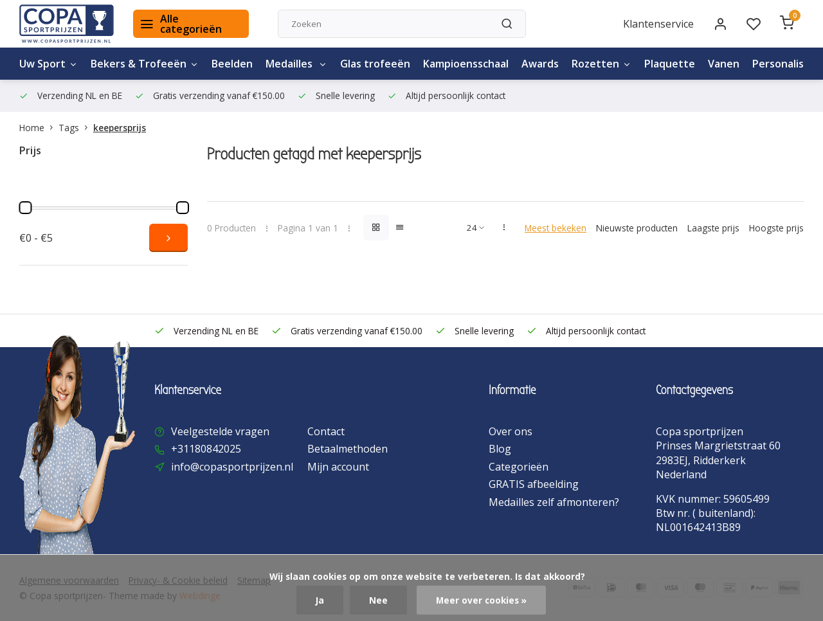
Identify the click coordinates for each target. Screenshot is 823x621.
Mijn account (338, 467)
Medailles (296, 64)
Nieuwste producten (637, 228)
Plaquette (669, 64)
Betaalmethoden (347, 449)
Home (39, 128)
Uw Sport (48, 64)
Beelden (232, 64)
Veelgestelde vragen (220, 431)
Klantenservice (658, 24)
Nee (378, 600)
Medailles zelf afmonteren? (554, 502)
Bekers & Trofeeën (145, 64)
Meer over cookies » (481, 600)
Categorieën (518, 467)
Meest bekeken (555, 228)
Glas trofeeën (375, 64)
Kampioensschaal (466, 64)
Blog (500, 449)
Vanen (723, 64)
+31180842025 (206, 449)
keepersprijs (119, 128)
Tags (76, 128)
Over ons (510, 431)
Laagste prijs (713, 228)
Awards (540, 64)
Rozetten (601, 64)
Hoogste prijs (776, 228)
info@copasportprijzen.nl (232, 467)
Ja (320, 600)
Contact (326, 431)
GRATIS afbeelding (534, 484)
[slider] (25, 207)
